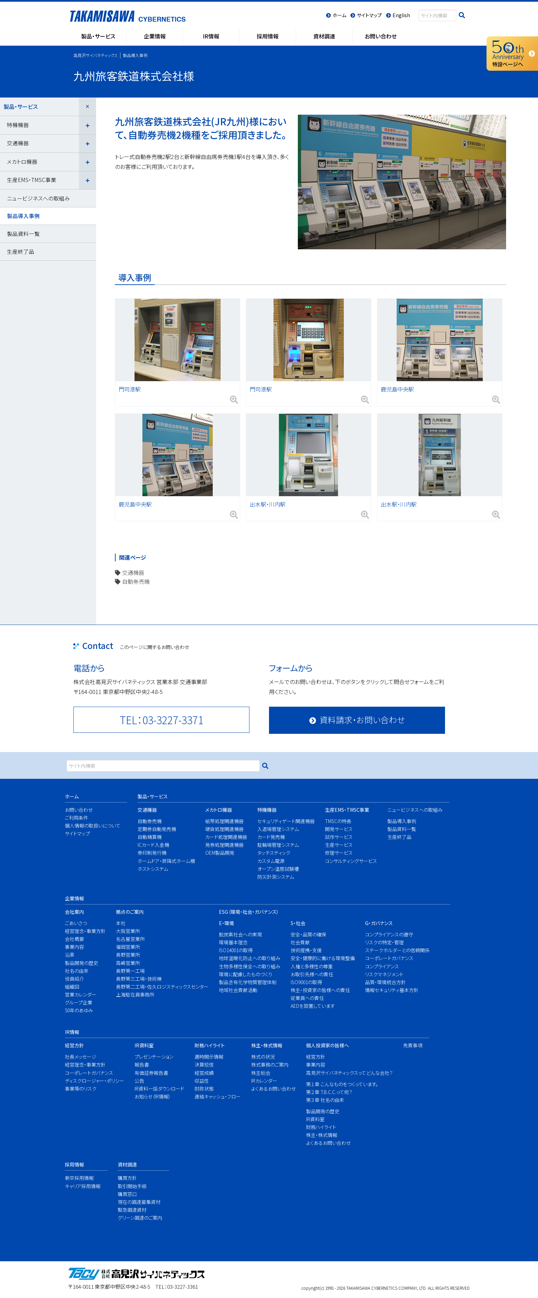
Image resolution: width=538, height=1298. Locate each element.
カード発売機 (271, 836)
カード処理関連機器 (224, 836)
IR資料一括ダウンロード (156, 1088)
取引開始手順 (132, 1186)
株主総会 (260, 1072)
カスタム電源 (270, 860)
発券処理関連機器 (224, 844)
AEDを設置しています (313, 1005)
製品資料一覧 (23, 233)
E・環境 (226, 923)
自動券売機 (136, 581)
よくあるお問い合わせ (271, 1088)
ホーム (72, 796)
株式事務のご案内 (270, 1064)
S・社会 (298, 923)
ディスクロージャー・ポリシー (91, 1080)
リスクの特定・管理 (384, 942)
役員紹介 (74, 978)
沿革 (69, 954)
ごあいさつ (76, 923)
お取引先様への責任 (312, 974)
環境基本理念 (233, 942)
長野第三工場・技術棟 (139, 978)
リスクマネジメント (384, 974)
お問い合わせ (79, 809)
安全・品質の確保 (308, 934)
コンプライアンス (382, 966)
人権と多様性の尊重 (312, 966)
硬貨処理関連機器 (224, 829)
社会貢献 (300, 942)
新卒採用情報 (79, 1177)
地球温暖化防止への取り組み (246, 958)
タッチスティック (273, 852)
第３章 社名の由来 (325, 1099)
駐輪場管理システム (278, 844)
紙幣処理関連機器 (224, 821)
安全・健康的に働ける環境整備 (319, 958)
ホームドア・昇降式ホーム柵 (163, 860)
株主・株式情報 (266, 1045)
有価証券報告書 (151, 1072)
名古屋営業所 (130, 938)
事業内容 (74, 946)
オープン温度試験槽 (278, 868)
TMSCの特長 (338, 821)
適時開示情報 (209, 1056)
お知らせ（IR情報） (152, 1096)
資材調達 (127, 1164)
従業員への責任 (307, 997)
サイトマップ (77, 833)
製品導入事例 (23, 215)
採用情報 (74, 1164)
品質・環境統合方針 (385, 982)
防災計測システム (275, 876)
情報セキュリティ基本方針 (392, 990)
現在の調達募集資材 (138, 1201)
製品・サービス (20, 106)
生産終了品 (20, 251)
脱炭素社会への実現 (240, 934)
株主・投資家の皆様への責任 (319, 990)
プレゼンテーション (153, 1056)
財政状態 (204, 1088)
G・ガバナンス (379, 923)
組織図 (72, 986)
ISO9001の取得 (306, 982)
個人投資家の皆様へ (327, 1045)
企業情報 (74, 898)
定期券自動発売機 (157, 829)
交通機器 (133, 572)
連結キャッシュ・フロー (215, 1096)
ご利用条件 (76, 817)
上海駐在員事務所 (135, 994)
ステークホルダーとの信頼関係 (394, 950)
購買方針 (127, 1177)
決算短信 (204, 1064)
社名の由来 (77, 970)
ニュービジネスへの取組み (38, 198)
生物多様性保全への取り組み (246, 966)
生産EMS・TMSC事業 (31, 179)
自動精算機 (150, 836)
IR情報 (72, 1031)
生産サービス (339, 844)
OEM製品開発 (219, 852)
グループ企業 (78, 1002)
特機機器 (18, 124)
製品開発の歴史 (81, 962)
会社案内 (74, 911)
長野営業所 (128, 954)
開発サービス (339, 829)
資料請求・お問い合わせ (362, 720)
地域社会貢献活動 (238, 990)
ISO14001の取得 (236, 950)
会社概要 (74, 938)
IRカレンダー (264, 1080)
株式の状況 (263, 1056)
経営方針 (74, 1045)
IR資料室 (144, 1045)
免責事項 (411, 1045)
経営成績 (204, 1072)
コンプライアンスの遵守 (389, 934)
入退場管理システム (278, 829)
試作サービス (339, 836)
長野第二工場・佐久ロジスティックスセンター (157, 986)
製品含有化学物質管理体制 (246, 982)
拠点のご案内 (130, 911)
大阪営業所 (128, 930)
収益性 (202, 1080)
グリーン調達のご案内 (138, 1217)
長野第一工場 (130, 970)
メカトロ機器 (22, 161)
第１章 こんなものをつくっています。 (342, 1084)
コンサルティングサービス (348, 860)
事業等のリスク (80, 1088)
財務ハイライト (210, 1045)
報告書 (141, 1064)
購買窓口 (127, 1194)
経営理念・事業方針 (83, 930)
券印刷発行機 (152, 852)
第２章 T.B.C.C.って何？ (329, 1092)
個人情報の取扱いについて (90, 825)
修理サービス (339, 852)
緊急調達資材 (132, 1209)
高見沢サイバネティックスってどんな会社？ (345, 1072)
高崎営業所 (128, 962)
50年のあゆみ (79, 1010)
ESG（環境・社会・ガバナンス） (249, 911)
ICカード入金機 (153, 844)
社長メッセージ (80, 1056)
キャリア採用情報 (81, 1186)
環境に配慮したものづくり (245, 974)
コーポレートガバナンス (389, 958)
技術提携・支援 (306, 950)
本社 (121, 923)
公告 (139, 1080)
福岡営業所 (128, 946)
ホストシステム (153, 868)
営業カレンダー (80, 994)
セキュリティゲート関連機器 (283, 821)
